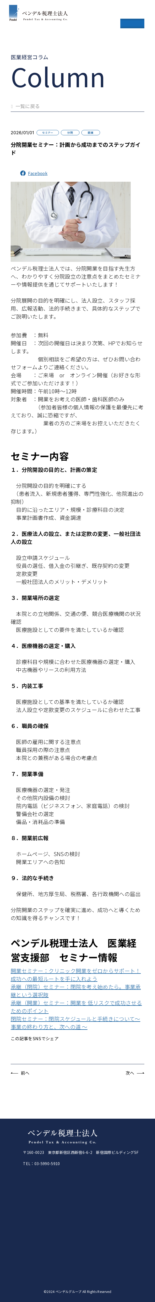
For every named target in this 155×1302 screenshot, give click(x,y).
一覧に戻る (25, 105)
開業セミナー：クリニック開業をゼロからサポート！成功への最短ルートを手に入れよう (76, 975)
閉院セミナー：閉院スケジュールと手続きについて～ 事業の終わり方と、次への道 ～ (75, 1023)
